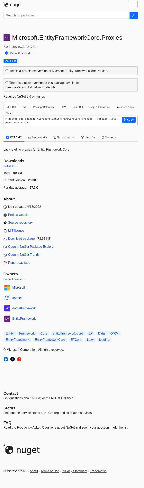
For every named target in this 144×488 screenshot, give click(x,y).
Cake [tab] (9, 113)
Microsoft (18, 287)
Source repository (20, 222)
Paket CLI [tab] (77, 107)
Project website (19, 214)
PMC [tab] (24, 107)
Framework (27, 333)
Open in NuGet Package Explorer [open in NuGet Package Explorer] (31, 246)
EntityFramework (24, 318)
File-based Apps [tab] (125, 107)
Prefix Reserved (20, 53)
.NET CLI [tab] (11, 107)
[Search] (134, 15)
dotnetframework (24, 308)
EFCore (76, 339)
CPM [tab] (63, 107)
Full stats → (11, 166)
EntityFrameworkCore (50, 339)
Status (9, 408)
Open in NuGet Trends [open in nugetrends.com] (24, 254)
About (34, 471)
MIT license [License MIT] (16, 230)
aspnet (17, 298)
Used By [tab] (88, 137)
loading (104, 339)
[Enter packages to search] (67, 15)
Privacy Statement (74, 471)
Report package (19, 262)
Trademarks (98, 471)
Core (43, 333)
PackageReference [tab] (44, 107)
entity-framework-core (68, 333)
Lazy (90, 339)
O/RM (114, 333)
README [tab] (14, 137)
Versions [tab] (109, 137)
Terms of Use (50, 471)
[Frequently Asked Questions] (8, 423)
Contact (11, 393)
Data (101, 333)
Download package (21, 238)
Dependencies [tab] (63, 137)
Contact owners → (15, 279)
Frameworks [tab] (37, 137)
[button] (129, 120)
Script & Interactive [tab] (99, 107)
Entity (10, 333)
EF (91, 333)
